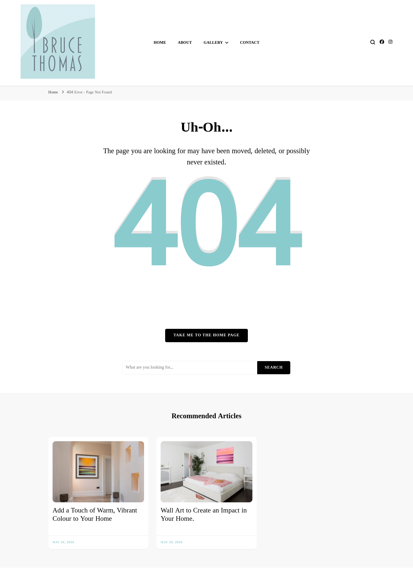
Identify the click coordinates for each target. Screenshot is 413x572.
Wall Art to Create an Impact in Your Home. (204, 515)
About (185, 42)
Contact (250, 42)
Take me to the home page (206, 335)
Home (160, 42)
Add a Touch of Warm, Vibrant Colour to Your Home (95, 515)
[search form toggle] (372, 42)
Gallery (213, 42)
